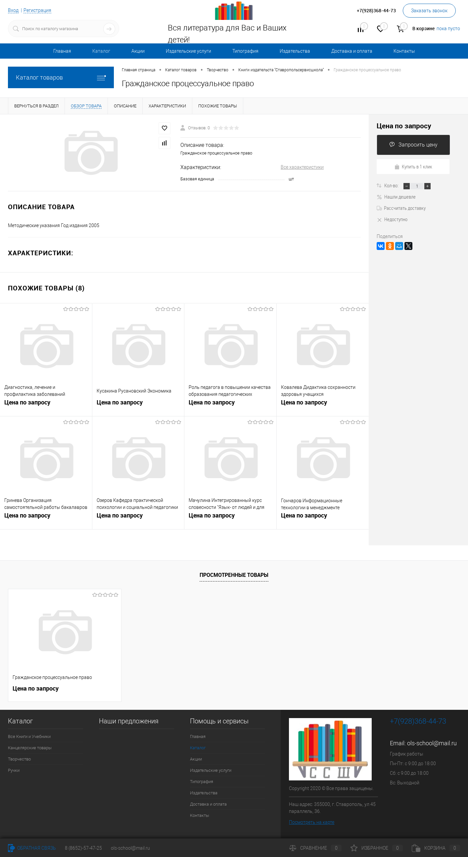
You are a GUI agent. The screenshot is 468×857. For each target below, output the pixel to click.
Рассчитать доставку (401, 208)
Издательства (295, 51)
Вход (13, 10)
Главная (62, 51)
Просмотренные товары (234, 575)
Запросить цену (413, 145)
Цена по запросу (27, 402)
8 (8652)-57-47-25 (83, 848)
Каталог (101, 51)
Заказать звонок (429, 10)
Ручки (14, 770)
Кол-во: (391, 185)
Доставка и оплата (351, 51)
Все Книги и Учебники (29, 736)
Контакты (404, 51)
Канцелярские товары (30, 747)
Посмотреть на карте (311, 822)
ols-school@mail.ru (432, 743)
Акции (138, 51)
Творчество (19, 759)
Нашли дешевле (396, 196)
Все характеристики (302, 167)
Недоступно (392, 219)
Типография (245, 51)
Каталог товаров (61, 77)
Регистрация (37, 10)
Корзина (436, 848)
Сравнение (315, 848)
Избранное (377, 848)
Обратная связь (32, 848)
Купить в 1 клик (413, 166)
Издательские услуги (188, 51)
